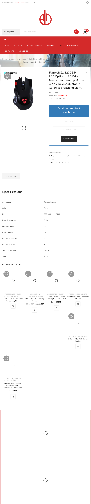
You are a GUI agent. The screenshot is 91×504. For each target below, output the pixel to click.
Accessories (13, 59)
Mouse (23, 59)
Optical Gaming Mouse (37, 59)
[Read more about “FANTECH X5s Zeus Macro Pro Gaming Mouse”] (13, 306)
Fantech (58, 153)
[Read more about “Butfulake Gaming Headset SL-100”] (78, 304)
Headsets (61, 294)
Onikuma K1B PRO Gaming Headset (78, 340)
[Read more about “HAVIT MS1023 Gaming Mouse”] (34, 310)
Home (4, 59)
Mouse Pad (18, 379)
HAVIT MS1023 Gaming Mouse (34, 300)
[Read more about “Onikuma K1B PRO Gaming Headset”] (78, 346)
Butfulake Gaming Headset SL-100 (78, 298)
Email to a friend (59, 98)
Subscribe (70, 435)
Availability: (53, 95)
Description (11, 176)
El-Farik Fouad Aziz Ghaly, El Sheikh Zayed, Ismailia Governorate (14, 452)
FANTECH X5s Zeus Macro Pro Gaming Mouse (13, 300)
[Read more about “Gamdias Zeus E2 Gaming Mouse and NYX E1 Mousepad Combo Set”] (13, 396)
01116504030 (17, 446)
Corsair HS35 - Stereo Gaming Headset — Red (56, 298)
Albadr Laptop (19, 3)
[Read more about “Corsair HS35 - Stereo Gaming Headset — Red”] (56, 308)
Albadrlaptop (30, 462)
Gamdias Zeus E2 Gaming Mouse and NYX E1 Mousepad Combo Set (13, 385)
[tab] (11, 176)
